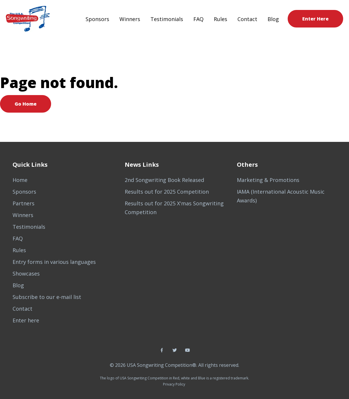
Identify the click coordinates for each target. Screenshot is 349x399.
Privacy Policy (174, 384)
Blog (273, 19)
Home (20, 179)
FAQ (198, 19)
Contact (247, 19)
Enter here (26, 320)
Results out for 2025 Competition (167, 191)
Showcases (26, 273)
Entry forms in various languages (54, 261)
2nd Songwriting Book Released (164, 179)
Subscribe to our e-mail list (47, 296)
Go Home (26, 104)
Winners (129, 19)
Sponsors (97, 19)
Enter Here (315, 19)
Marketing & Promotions (268, 179)
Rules (220, 19)
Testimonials (166, 19)
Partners (23, 203)
